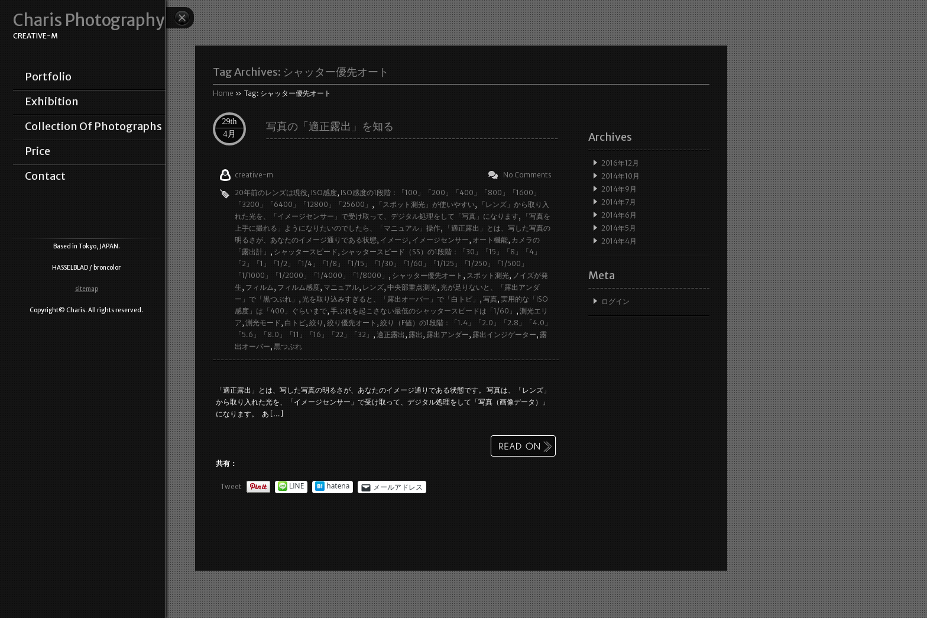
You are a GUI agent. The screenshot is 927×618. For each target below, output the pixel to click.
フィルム (259, 287)
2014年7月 (618, 202)
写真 (490, 299)
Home (223, 93)
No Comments (527, 174)
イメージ (394, 239)
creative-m (254, 174)
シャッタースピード (306, 251)
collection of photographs (93, 126)
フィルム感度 (298, 287)
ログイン (615, 301)
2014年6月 (619, 215)
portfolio (48, 76)
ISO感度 (324, 192)
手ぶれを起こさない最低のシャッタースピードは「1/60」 (423, 310)
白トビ (295, 322)
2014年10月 (620, 176)
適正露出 (391, 334)
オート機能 (490, 239)
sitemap (86, 289)
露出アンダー (447, 334)
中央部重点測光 (412, 287)
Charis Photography (88, 20)
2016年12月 (620, 162)
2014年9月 (619, 189)
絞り (316, 322)
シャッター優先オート (427, 275)
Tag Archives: (301, 72)
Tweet (231, 486)
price (37, 151)
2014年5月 (618, 228)
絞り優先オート (352, 322)
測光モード (263, 322)
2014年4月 (619, 241)
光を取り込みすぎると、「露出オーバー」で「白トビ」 (390, 299)
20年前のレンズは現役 (271, 192)
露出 (416, 334)
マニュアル (341, 287)
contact (45, 176)
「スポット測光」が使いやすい (425, 204)
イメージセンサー (440, 239)
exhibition (52, 101)
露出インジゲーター (504, 334)
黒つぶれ (288, 346)
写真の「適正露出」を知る (330, 126)
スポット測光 (487, 275)
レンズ (373, 287)
